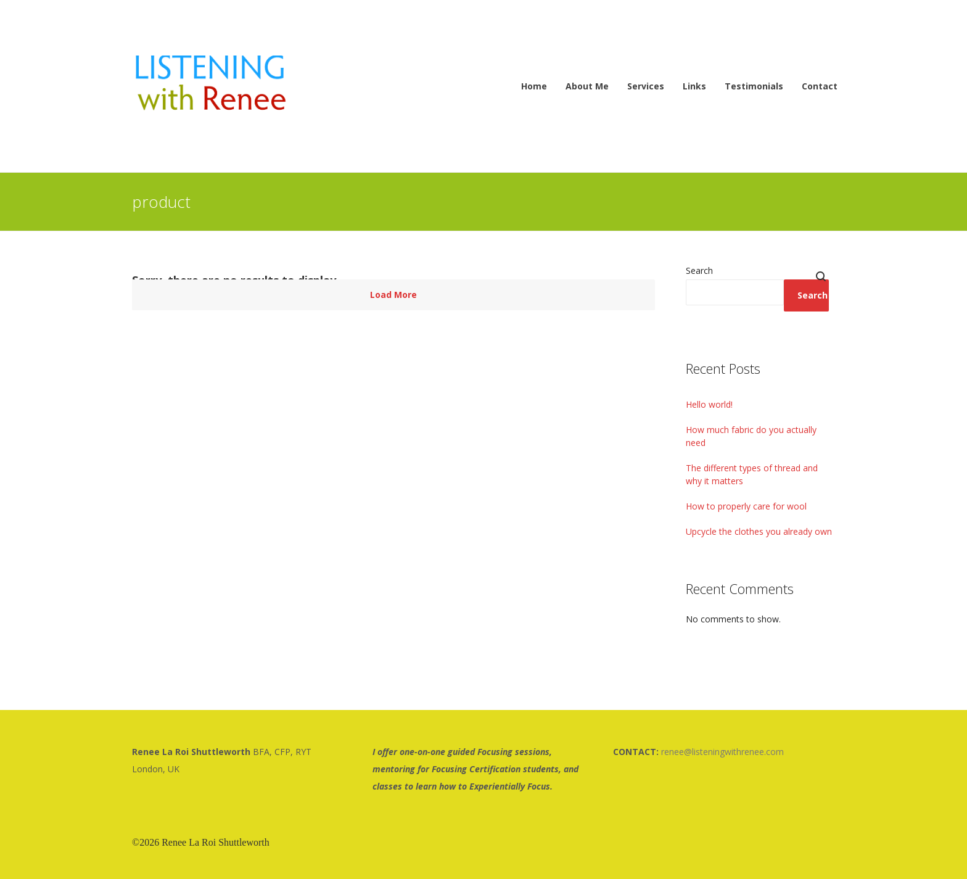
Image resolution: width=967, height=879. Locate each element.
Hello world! (709, 404)
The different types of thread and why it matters (752, 474)
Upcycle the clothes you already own (759, 531)
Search (699, 270)
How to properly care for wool (746, 506)
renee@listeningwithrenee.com (722, 751)
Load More (393, 294)
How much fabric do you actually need (751, 436)
